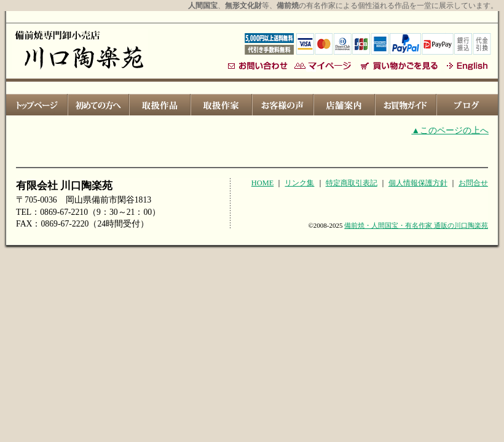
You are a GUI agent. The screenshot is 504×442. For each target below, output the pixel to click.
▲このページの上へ (450, 130)
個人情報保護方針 (417, 183)
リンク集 (299, 183)
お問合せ (473, 183)
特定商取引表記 (351, 183)
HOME (262, 183)
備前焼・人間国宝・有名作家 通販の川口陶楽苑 (416, 225)
